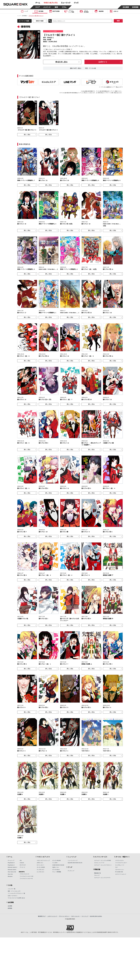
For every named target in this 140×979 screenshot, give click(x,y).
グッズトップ (71, 870)
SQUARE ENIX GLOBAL (96, 916)
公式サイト (102, 62)
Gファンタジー (40, 865)
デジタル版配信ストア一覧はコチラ (112, 87)
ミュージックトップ (72, 860)
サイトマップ (85, 916)
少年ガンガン (40, 862)
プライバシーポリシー (64, 916)
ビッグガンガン (40, 871)
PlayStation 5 (11, 862)
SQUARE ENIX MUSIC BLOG (75, 862)
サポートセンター (75, 916)
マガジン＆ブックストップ (43, 860)
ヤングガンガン (40, 869)
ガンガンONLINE (56, 860)
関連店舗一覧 (97, 873)
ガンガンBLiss (56, 869)
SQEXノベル (55, 867)
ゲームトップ (11, 860)
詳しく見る (27, 134)
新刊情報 (24, 15)
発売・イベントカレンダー (14, 891)
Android (22, 862)
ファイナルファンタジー (121, 862)
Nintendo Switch (12, 869)
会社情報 (10, 906)
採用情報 (10, 908)
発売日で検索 (39, 21)
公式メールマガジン (12, 895)
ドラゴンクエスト (119, 860)
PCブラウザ (23, 865)
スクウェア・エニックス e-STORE (102, 860)
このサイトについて (52, 916)
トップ (19, 15)
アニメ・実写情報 (56, 871)
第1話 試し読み (61, 62)
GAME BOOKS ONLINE (58, 865)
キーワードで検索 (24, 21)
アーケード (22, 867)
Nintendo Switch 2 (12, 867)
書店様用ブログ (42, 916)
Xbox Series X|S (12, 871)
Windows (10, 876)
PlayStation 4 (11, 865)
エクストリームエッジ (120, 874)
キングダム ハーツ (119, 865)
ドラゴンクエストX (24, 874)
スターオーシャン (119, 869)
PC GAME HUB (119, 871)
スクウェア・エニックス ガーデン (102, 877)
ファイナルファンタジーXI (26, 878)
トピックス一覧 (11, 888)
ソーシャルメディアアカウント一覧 (16, 893)
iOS (21, 860)
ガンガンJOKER (41, 867)
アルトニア (97, 875)
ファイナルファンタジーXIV (26, 876)
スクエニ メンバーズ (99, 862)
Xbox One (10, 874)
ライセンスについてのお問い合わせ (16, 898)
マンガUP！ (55, 862)
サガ (116, 867)
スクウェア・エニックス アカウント (103, 865)
